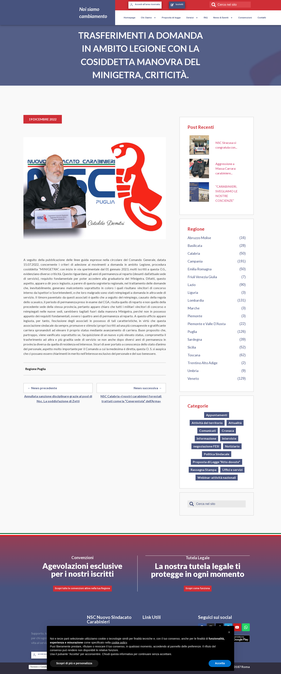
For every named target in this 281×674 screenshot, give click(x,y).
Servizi (192, 18)
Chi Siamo (148, 18)
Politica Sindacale (216, 454)
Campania (195, 261)
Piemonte (195, 316)
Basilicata (195, 245)
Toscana (194, 355)
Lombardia (196, 300)
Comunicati (207, 430)
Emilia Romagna (200, 269)
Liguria (193, 292)
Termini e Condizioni (40, 667)
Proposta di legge (171, 17)
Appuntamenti (216, 415)
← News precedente (42, 388)
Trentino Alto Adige (203, 363)
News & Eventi (223, 18)
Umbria (193, 370)
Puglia (192, 331)
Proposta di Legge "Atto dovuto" (216, 462)
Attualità (235, 423)
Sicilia (192, 347)
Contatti (262, 17)
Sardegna (195, 339)
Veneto (193, 378)
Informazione (206, 438)
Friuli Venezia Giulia (202, 277)
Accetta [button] (220, 663)
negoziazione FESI (206, 446)
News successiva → (148, 388)
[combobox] (230, 5)
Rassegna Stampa (203, 469)
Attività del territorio (207, 423)
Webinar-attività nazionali (216, 477)
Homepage (129, 17)
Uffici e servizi (232, 469)
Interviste (229, 438)
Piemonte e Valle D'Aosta (207, 324)
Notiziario (232, 446)
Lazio (192, 284)
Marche (194, 308)
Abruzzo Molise (199, 238)
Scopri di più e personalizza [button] (74, 663)
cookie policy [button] (119, 642)
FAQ (206, 17)
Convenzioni (245, 17)
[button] (229, 632)
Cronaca (228, 430)
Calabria (194, 253)
